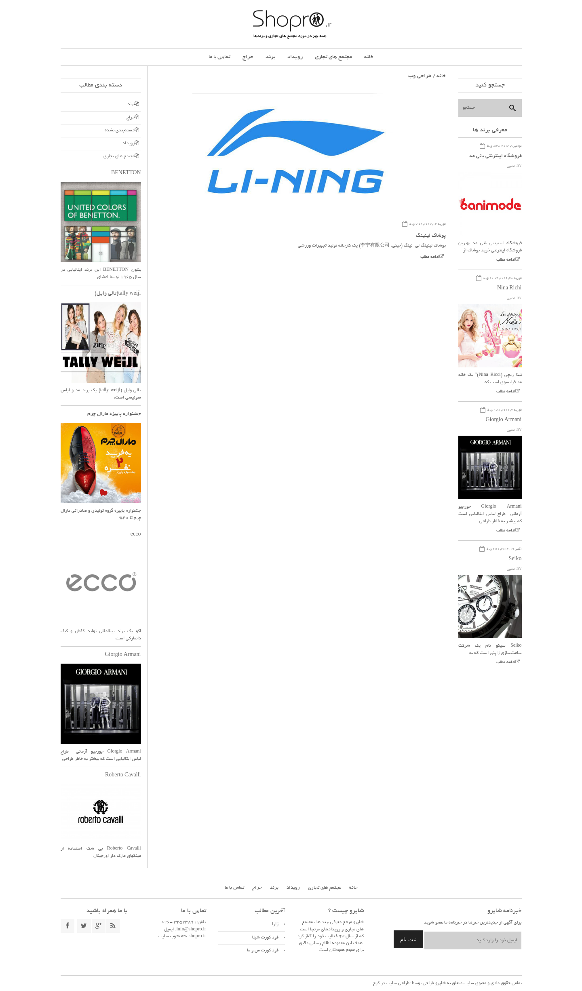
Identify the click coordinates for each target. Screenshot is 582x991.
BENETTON (126, 173)
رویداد (295, 57)
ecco (136, 535)
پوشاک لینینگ (431, 236)
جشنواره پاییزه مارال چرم (114, 414)
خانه (368, 57)
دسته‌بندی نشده (120, 130)
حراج (247, 57)
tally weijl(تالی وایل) (118, 294)
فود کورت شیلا (265, 937)
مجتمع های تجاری (333, 57)
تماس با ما (219, 57)
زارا (275, 924)
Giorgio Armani (503, 420)
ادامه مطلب (429, 257)
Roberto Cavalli (123, 775)
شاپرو (440, 983)
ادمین (511, 166)
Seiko (515, 559)
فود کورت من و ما (262, 950)
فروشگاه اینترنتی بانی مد (495, 156)
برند (270, 57)
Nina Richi (509, 288)
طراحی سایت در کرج (391, 983)
